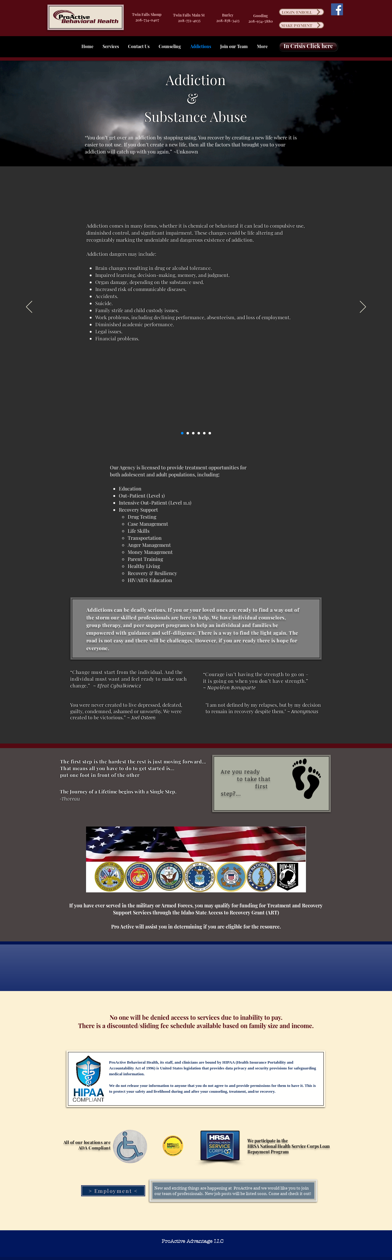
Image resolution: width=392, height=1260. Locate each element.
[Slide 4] (199, 433)
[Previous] (29, 307)
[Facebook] (337, 9)
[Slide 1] (182, 433)
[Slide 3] (193, 433)
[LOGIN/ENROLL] (301, 12)
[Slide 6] (210, 433)
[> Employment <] (113, 1191)
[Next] (363, 307)
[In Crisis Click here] (308, 46)
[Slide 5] (204, 433)
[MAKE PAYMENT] (301, 25)
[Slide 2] (188, 433)
